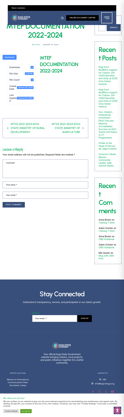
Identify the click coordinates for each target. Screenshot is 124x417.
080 (104, 379)
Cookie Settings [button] (11, 411)
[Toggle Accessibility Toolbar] (117, 410)
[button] (62, 18)
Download (9, 57)
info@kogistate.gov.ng (104, 384)
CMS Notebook (106, 239)
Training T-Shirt (107, 222)
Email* (36, 313)
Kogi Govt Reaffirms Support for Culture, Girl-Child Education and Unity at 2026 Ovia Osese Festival (108, 76)
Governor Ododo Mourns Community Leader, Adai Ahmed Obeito (107, 160)
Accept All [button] (26, 411)
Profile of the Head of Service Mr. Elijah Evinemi (108, 146)
